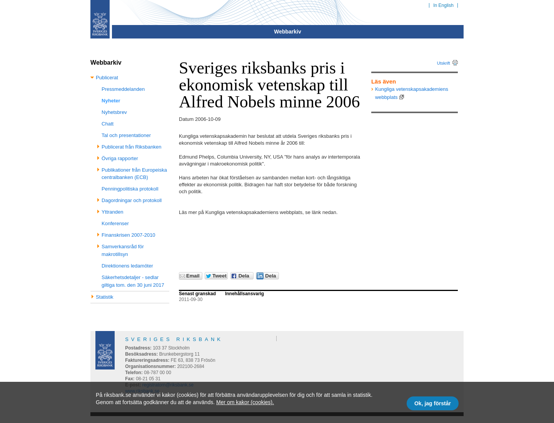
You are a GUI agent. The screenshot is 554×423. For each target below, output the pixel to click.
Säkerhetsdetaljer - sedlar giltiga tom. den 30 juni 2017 (133, 281)
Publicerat (107, 77)
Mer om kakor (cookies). (245, 402)
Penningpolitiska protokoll (130, 189)
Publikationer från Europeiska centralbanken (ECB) (134, 174)
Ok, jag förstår (432, 403)
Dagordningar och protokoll (132, 200)
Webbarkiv (287, 31)
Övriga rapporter (120, 158)
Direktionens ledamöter (127, 266)
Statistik (104, 297)
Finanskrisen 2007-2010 (128, 235)
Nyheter (111, 101)
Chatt (107, 124)
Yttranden (112, 212)
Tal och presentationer (126, 135)
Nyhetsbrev (114, 112)
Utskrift (443, 63)
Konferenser (115, 223)
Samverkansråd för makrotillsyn (123, 250)
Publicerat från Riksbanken (131, 147)
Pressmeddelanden (123, 89)
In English (443, 5)
